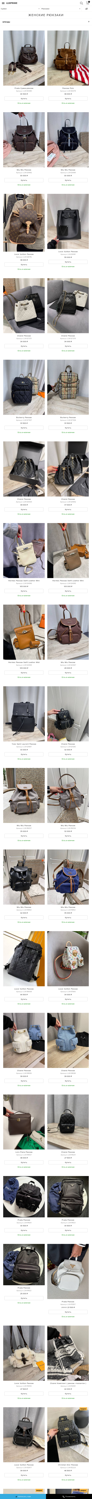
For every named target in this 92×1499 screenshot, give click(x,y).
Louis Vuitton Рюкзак (24, 254)
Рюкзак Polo (68, 88)
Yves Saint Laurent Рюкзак (24, 744)
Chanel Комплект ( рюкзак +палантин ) (68, 1383)
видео (83, 1409)
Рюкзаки (45, 9)
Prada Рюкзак (24, 1220)
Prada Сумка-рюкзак (24, 88)
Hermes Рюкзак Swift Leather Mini (24, 581)
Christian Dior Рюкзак (68, 1465)
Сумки (4, 9)
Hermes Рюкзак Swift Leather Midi (24, 662)
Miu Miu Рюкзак (24, 170)
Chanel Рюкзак (24, 336)
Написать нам (23, 1496)
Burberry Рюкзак (24, 417)
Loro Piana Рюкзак (24, 1152)
